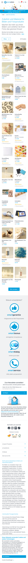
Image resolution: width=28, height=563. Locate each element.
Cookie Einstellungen (8, 560)
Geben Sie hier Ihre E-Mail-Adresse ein (11, 387)
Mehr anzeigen (13, 289)
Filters (5, 39)
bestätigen (5, 393)
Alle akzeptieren (6, 556)
